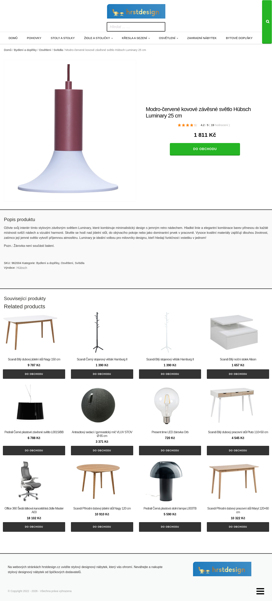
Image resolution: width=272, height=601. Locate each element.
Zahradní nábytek (202, 38)
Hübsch (22, 267)
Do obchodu (205, 149)
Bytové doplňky (239, 38)
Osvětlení (167, 38)
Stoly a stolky (63, 38)
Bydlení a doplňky (25, 50)
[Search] (267, 22)
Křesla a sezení (134, 38)
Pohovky (34, 38)
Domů (13, 38)
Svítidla (58, 50)
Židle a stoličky (97, 38)
